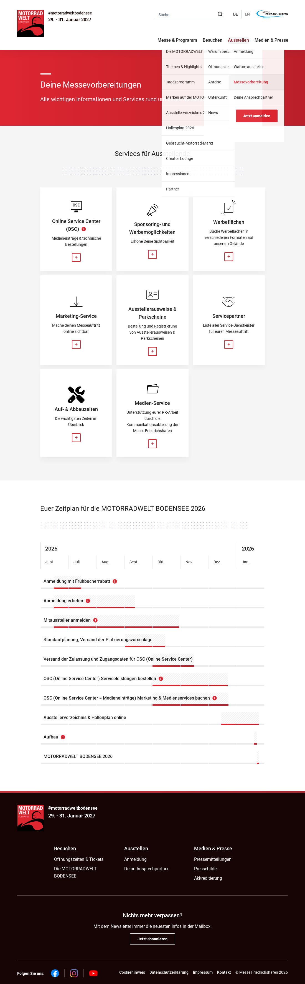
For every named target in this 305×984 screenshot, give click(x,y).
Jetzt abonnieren (152, 939)
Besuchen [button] (212, 40)
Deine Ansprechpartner (146, 868)
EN (247, 14)
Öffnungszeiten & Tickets (78, 859)
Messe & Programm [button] (177, 40)
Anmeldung (135, 859)
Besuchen (65, 848)
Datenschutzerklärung (169, 972)
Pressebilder (206, 868)
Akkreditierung (208, 878)
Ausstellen (136, 848)
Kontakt (224, 972)
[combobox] (190, 14)
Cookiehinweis (132, 972)
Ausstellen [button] (238, 40)
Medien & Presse (271, 40)
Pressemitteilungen (213, 859)
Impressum (203, 972)
